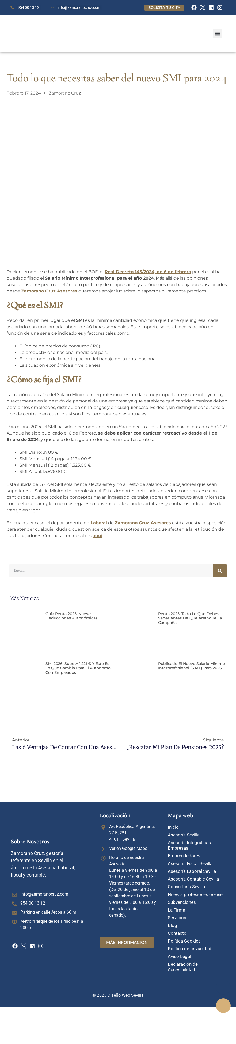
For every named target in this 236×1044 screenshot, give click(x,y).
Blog (172, 922)
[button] (217, 33)
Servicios (177, 914)
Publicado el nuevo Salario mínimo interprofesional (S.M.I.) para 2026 (191, 666)
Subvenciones (182, 899)
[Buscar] (220, 570)
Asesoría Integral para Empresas (190, 844)
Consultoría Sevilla (186, 884)
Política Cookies (184, 937)
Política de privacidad (189, 944)
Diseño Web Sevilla (126, 990)
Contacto (177, 929)
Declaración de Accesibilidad (183, 962)
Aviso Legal (179, 952)
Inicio (173, 827)
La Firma (176, 907)
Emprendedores (184, 855)
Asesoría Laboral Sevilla (192, 870)
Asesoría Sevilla (184, 834)
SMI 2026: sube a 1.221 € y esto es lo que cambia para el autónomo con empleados (78, 668)
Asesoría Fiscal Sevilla (190, 862)
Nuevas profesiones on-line (195, 892)
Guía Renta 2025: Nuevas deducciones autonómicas (71, 616)
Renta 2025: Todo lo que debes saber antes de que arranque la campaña (190, 618)
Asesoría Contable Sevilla (193, 877)
